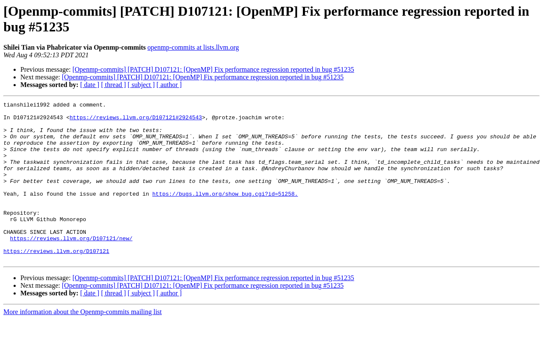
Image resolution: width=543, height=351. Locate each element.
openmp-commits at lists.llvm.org (193, 47)
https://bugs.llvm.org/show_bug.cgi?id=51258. (225, 212)
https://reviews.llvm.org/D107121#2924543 (136, 121)
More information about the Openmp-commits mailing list (82, 343)
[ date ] (89, 84)
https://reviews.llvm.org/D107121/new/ (71, 266)
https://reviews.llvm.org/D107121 (56, 281)
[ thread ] (113, 84)
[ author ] (169, 84)
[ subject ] (141, 84)
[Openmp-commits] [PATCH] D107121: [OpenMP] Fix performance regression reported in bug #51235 (213, 69)
